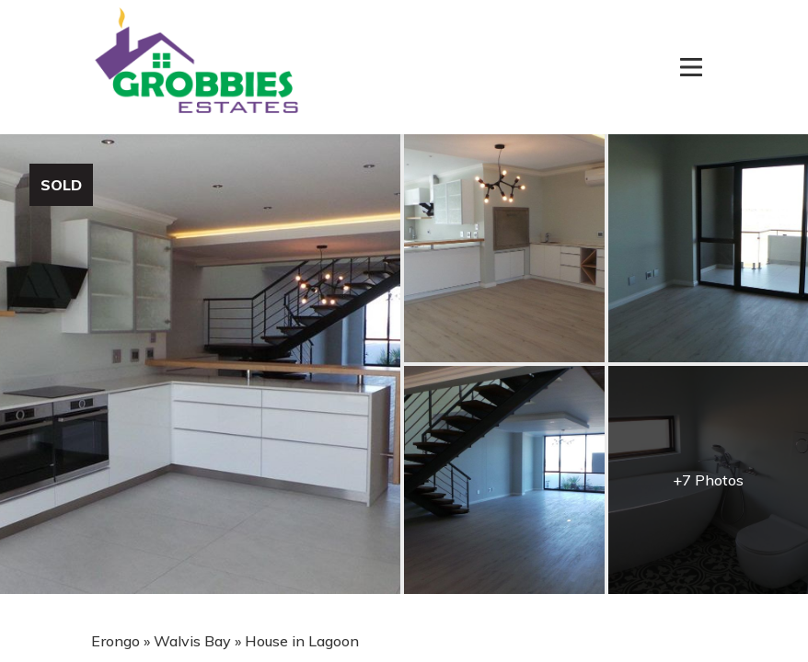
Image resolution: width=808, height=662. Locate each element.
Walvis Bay (192, 641)
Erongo (115, 641)
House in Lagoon (302, 641)
